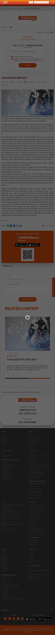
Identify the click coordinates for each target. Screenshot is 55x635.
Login (30, 2)
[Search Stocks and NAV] (51, 2)
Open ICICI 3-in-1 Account (41, 2)
